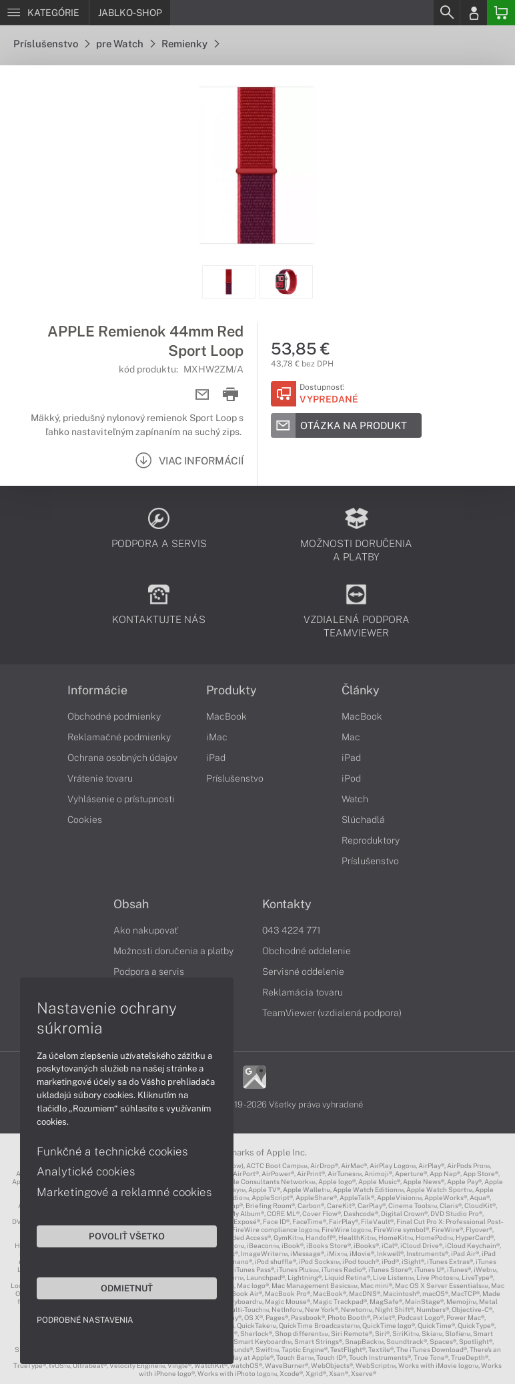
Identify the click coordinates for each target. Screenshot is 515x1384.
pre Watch (125, 43)
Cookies (84, 819)
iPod (351, 778)
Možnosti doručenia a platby (173, 951)
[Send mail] (202, 395)
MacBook (226, 716)
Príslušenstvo (51, 43)
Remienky (190, 43)
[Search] (446, 12)
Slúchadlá (363, 819)
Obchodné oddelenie (306, 951)
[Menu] (44, 12)
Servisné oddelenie (303, 971)
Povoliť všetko (127, 1236)
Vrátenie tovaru (100, 778)
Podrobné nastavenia (85, 1320)
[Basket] (501, 12)
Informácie (97, 690)
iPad (215, 757)
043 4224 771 (291, 930)
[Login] (473, 12)
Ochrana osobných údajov (122, 757)
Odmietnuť (127, 1288)
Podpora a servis (148, 971)
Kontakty (287, 904)
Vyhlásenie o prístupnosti (121, 799)
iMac (216, 737)
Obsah (131, 904)
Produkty (231, 690)
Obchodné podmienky (114, 716)
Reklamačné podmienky (119, 737)
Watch (355, 799)
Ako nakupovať (145, 930)
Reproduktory (371, 840)
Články (361, 690)
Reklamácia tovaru (302, 992)
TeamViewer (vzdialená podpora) (332, 1013)
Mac (351, 737)
